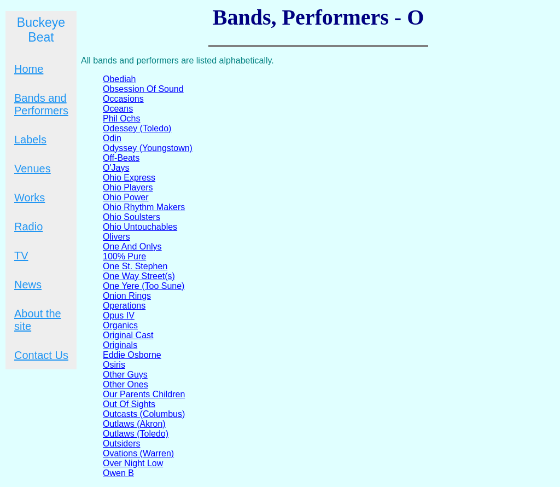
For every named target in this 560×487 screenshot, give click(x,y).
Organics (120, 325)
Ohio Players (128, 187)
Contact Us (41, 355)
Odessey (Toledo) (137, 128)
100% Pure (124, 256)
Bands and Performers (41, 104)
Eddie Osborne (132, 355)
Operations (124, 305)
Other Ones (125, 384)
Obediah (119, 79)
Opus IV (119, 315)
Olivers (116, 236)
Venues (32, 169)
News (28, 285)
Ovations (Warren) (138, 453)
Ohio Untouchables (140, 226)
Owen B (118, 473)
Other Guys (125, 374)
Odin (112, 138)
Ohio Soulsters (131, 217)
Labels (30, 140)
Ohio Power (126, 197)
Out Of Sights (129, 404)
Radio (28, 227)
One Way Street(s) (139, 276)
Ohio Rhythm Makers (144, 207)
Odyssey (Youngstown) (147, 148)
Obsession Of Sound (143, 89)
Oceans (118, 108)
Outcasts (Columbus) (144, 414)
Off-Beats (121, 158)
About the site (37, 320)
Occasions (123, 98)
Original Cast (128, 335)
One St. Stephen (135, 266)
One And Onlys (132, 246)
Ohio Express (129, 177)
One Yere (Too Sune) (143, 286)
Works (29, 198)
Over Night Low (133, 463)
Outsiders (121, 443)
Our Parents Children (144, 394)
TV (21, 256)
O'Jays (116, 167)
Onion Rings (127, 295)
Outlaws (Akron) (134, 423)
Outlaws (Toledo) (135, 433)
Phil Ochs (121, 118)
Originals (120, 345)
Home (28, 69)
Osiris (114, 364)
